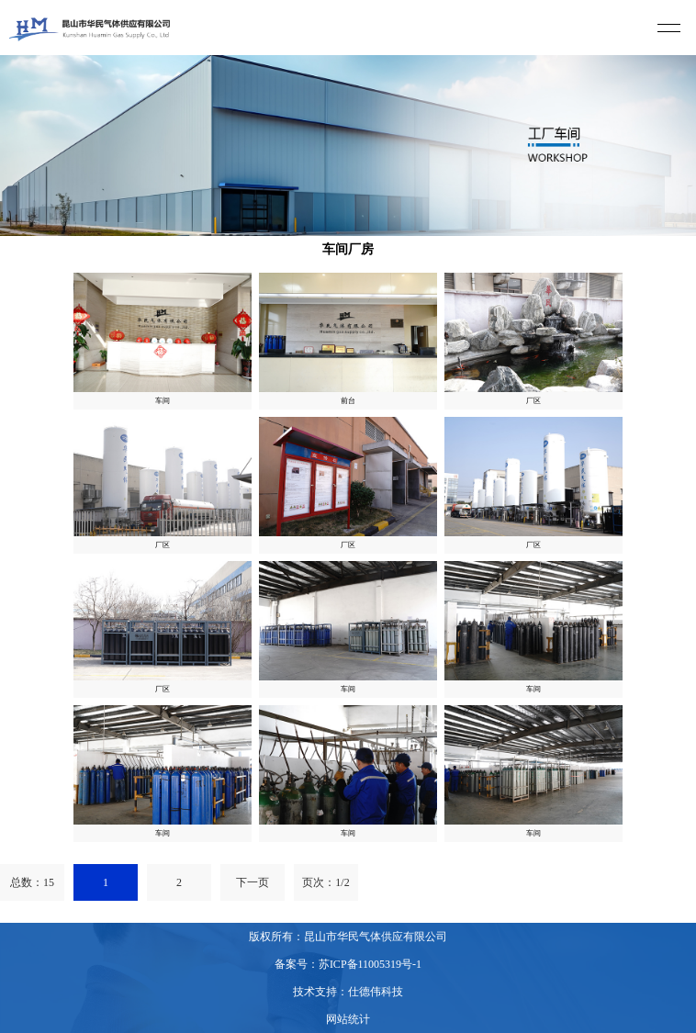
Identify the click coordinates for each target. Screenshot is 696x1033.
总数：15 (32, 882)
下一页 (252, 882)
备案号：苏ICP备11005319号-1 (348, 964)
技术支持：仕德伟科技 (348, 991)
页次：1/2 (325, 882)
